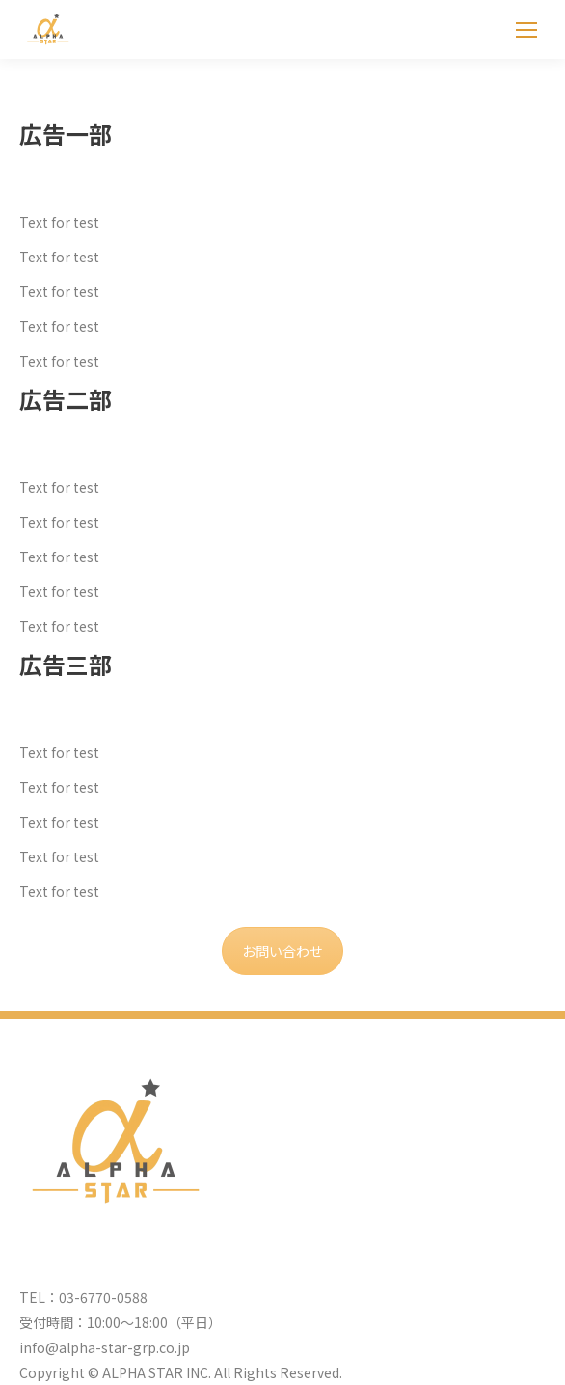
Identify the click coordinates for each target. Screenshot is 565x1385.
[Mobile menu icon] (526, 30)
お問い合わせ (282, 951)
